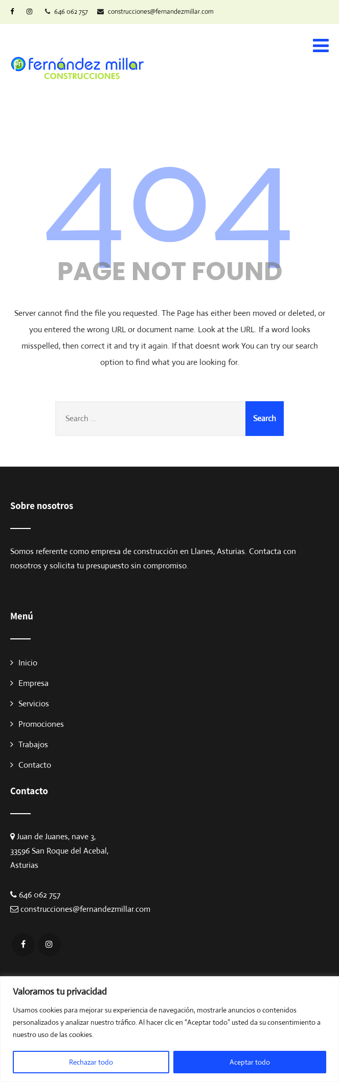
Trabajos (33, 744)
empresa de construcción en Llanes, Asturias (168, 551)
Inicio (27, 662)
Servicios (33, 703)
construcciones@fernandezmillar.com (85, 909)
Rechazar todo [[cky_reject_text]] (91, 1062)
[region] (169, 1029)
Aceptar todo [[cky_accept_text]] (250, 1062)
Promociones (41, 724)
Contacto (34, 764)
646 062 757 (39, 894)
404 (169, 192)
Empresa (33, 683)
